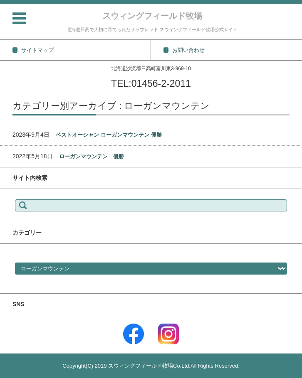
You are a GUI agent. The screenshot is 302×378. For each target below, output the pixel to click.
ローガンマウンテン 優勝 (91, 156)
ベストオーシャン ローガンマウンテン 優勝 (108, 135)
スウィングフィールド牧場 (152, 15)
